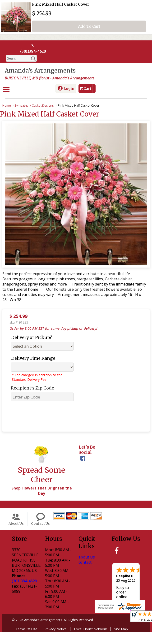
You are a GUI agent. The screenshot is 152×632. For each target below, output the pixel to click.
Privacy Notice (56, 628)
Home (6, 105)
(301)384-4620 (33, 51)
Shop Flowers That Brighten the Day (41, 490)
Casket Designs (43, 105)
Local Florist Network (90, 628)
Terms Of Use (26, 628)
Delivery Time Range (33, 357)
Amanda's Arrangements (40, 70)
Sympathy (21, 105)
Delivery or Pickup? (31, 337)
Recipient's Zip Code (32, 387)
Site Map (121, 628)
